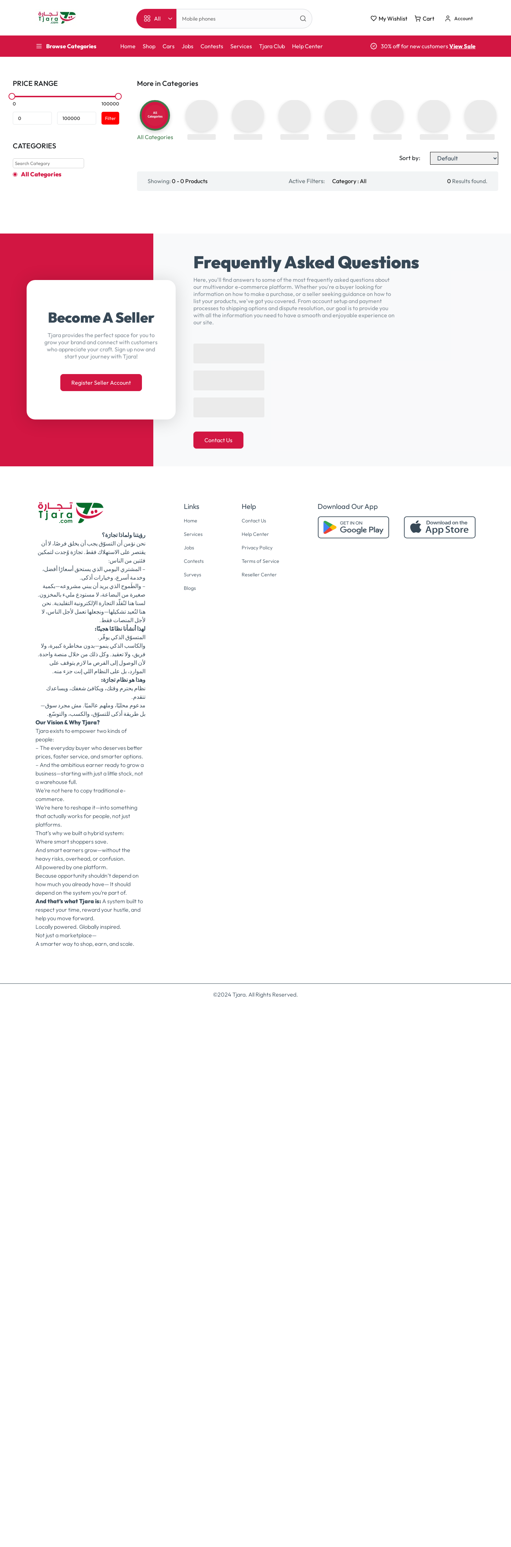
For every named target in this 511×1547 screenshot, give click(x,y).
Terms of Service (261, 1101)
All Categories (41, 174)
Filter (110, 118)
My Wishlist (388, 18)
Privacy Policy (257, 1088)
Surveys (191, 1114)
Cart (424, 18)
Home (128, 46)
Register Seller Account (101, 924)
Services (241, 46)
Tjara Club (272, 46)
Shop (149, 46)
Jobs (187, 46)
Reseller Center (259, 1114)
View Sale (462, 46)
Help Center (307, 46)
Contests (211, 46)
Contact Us (218, 982)
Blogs (188, 1127)
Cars (169, 46)
